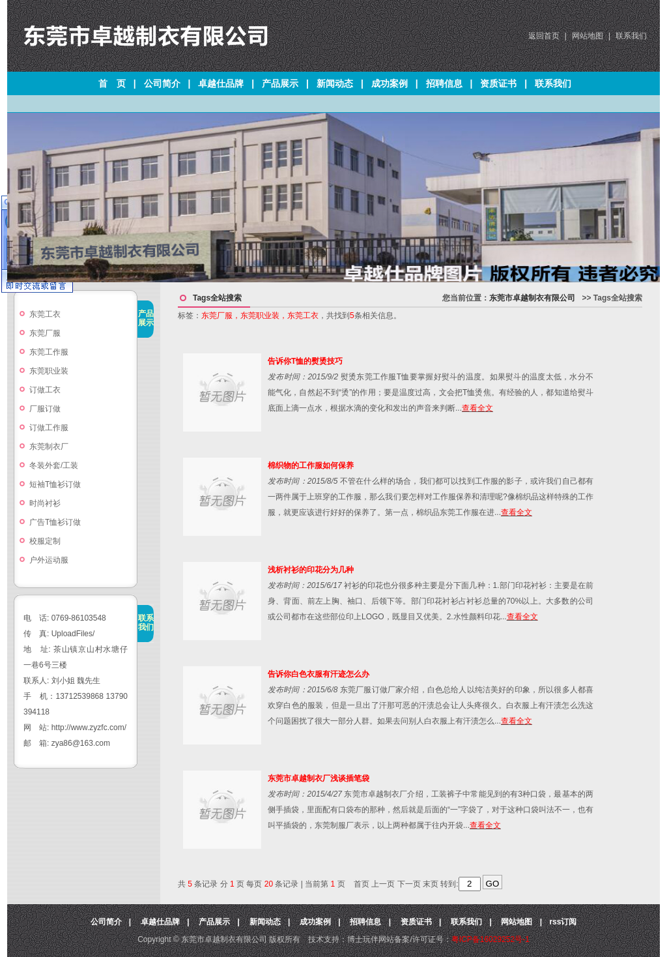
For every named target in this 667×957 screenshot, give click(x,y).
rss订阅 (562, 921)
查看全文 (477, 408)
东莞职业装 (52, 370)
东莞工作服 (48, 352)
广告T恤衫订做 (55, 522)
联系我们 (631, 35)
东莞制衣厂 (48, 446)
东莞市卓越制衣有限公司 (532, 297)
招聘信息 (444, 83)
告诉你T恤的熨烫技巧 (305, 361)
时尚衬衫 (45, 503)
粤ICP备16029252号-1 (490, 939)
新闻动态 (335, 83)
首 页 (112, 83)
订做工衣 (45, 389)
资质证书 (498, 83)
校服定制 (45, 541)
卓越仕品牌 (221, 83)
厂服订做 (45, 408)
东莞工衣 (45, 314)
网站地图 (587, 35)
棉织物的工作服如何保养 (311, 465)
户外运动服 (48, 560)
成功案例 (389, 83)
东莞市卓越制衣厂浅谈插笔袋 (318, 778)
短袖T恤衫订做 (55, 484)
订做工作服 (48, 427)
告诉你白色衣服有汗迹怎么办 (318, 674)
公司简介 (162, 83)
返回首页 (544, 35)
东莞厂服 (45, 333)
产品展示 (280, 83)
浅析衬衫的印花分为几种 (311, 569)
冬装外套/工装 (53, 465)
